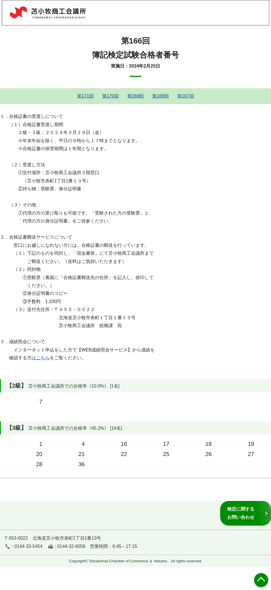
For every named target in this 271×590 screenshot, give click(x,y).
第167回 (185, 96)
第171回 (85, 96)
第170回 (110, 96)
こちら (43, 357)
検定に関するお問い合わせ (240, 513)
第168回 (160, 96)
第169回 (135, 96)
